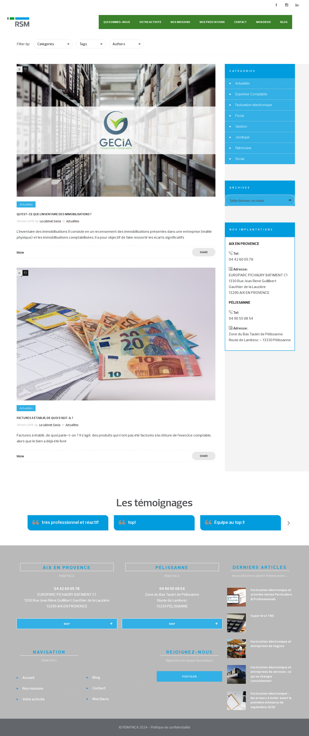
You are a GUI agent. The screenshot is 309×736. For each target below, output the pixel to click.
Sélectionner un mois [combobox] (247, 200)
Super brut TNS (262, 616)
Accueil (28, 678)
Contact (240, 22)
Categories (45, 44)
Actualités (242, 83)
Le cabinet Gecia (50, 221)
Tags (83, 44)
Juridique (242, 137)
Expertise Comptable (251, 94)
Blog (283, 22)
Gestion (241, 126)
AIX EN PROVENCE (67, 567)
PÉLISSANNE (172, 567)
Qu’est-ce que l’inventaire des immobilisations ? (54, 214)
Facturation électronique (253, 105)
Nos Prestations (212, 22)
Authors (119, 44)
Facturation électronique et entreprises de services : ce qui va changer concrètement (271, 674)
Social (239, 159)
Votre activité (150, 22)
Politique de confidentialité (170, 727)
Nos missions (180, 22)
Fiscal (239, 116)
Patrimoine (243, 148)
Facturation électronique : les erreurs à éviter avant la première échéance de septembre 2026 (271, 700)
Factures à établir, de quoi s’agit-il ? (45, 418)
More (20, 252)
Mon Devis (263, 22)
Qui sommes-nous (116, 22)
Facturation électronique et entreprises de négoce (271, 643)
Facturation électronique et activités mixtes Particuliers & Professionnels (271, 594)
